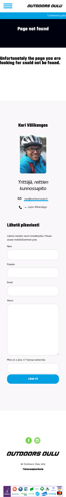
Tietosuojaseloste (33, 469)
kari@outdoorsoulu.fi (36, 199)
